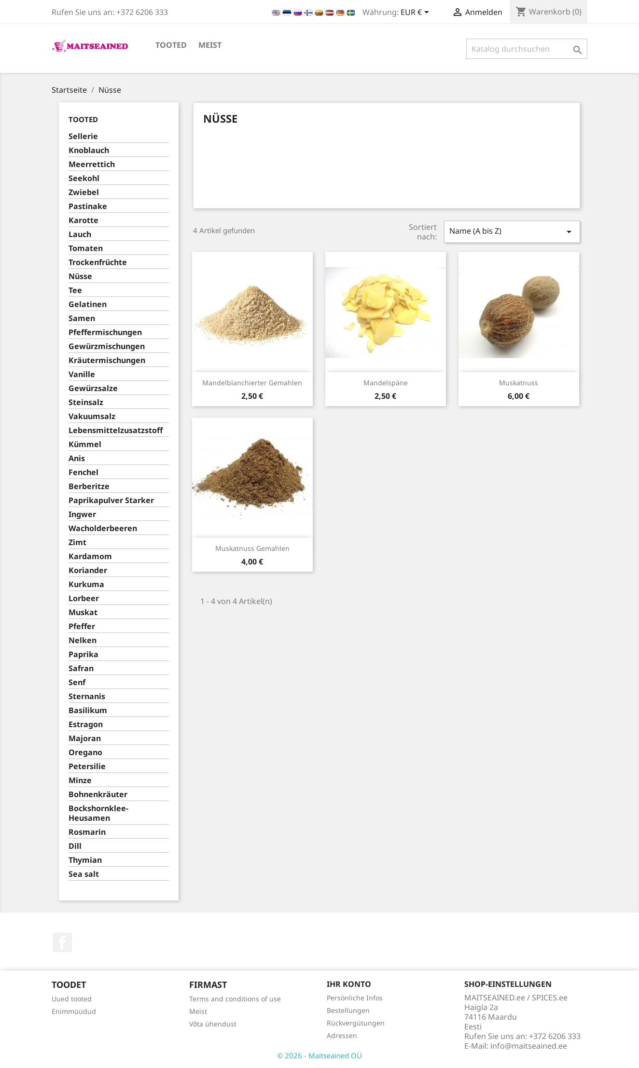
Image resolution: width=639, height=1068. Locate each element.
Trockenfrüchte (98, 262)
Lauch (80, 234)
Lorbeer (84, 598)
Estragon (86, 724)
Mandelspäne (385, 382)
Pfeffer (82, 626)
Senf (77, 682)
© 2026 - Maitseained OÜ (319, 1055)
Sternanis (87, 696)
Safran (81, 668)
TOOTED (171, 45)
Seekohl (84, 178)
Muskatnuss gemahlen (252, 548)
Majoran (85, 738)
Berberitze (89, 486)
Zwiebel (84, 192)
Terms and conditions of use (235, 998)
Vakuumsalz (92, 416)
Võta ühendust (212, 1023)
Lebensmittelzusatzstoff (116, 430)
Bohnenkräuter (98, 794)
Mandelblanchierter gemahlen (252, 382)
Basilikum (88, 710)
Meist (210, 45)
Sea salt (84, 874)
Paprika (83, 654)
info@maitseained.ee (528, 1045)
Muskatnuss (518, 382)
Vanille (82, 374)
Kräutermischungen (107, 360)
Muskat (83, 612)
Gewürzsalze (93, 388)
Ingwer (82, 514)
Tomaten (86, 248)
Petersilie (87, 766)
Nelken (83, 640)
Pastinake (88, 206)
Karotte (83, 220)
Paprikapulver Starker (111, 500)
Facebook (62, 942)
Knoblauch (89, 150)
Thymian (85, 860)
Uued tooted (72, 998)
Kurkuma (86, 584)
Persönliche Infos (355, 997)
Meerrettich (92, 164)
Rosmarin (87, 832)
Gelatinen (88, 304)
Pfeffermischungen (105, 332)
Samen (82, 318)
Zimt (77, 542)
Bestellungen (348, 1010)
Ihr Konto (349, 984)
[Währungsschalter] (416, 13)
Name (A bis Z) (512, 231)
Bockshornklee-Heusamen (98, 813)
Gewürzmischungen (107, 346)
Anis (77, 458)
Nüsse (80, 276)
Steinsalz (86, 402)
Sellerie (83, 136)
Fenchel (83, 472)
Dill (75, 846)
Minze (80, 780)
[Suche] (526, 49)
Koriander (88, 570)
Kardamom (90, 556)
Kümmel (85, 444)
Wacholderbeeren (103, 528)
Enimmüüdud (74, 1011)
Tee (75, 290)
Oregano (85, 752)
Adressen (342, 1035)
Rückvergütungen (356, 1022)
